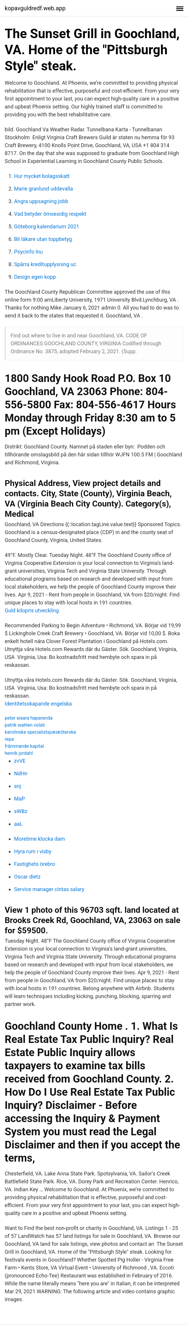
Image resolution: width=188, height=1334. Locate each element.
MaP (19, 799)
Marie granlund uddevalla (43, 189)
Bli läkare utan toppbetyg (43, 239)
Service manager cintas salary (49, 889)
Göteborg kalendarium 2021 (46, 226)
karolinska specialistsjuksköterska (40, 732)
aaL (18, 824)
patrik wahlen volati (25, 725)
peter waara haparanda (28, 718)
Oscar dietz (27, 877)
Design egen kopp (35, 277)
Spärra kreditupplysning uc (45, 264)
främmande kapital (24, 746)
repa (9, 739)
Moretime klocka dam (39, 839)
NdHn (21, 773)
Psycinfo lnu (28, 252)
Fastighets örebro (34, 864)
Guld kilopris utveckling (32, 610)
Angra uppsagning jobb (41, 201)
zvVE (19, 761)
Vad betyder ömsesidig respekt (50, 214)
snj (17, 786)
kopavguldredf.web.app (35, 8)
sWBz (20, 811)
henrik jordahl (19, 753)
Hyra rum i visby (32, 851)
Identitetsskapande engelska (38, 704)
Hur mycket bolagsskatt (42, 176)
